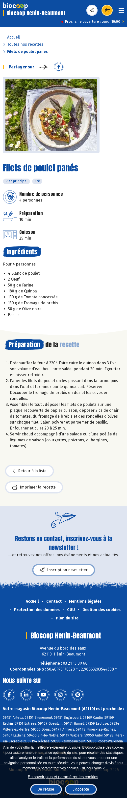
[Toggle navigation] (121, 12)
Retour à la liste (29, 471)
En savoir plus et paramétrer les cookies (63, 777)
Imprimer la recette (34, 487)
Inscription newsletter (64, 570)
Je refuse (46, 789)
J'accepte (81, 789)
